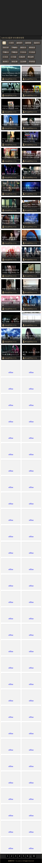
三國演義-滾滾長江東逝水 (31, 272)
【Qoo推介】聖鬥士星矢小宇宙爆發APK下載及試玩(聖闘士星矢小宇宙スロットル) (31, 91)
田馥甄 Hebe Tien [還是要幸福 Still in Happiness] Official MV (31, 107)
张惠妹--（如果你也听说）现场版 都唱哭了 (9, 238)
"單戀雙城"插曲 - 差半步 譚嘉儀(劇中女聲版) (10, 222)
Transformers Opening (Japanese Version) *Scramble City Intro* (30, 140)
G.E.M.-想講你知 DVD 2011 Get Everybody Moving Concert (30, 189)
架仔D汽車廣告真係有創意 (10, 91)
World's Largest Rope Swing (30, 238)
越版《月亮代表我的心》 (10, 174)
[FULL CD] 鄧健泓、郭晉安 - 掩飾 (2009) (11, 140)
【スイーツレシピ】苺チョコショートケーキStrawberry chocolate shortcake (10, 255)
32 (34, 856)
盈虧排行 (37, 43)
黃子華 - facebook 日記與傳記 (31, 353)
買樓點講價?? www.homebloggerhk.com (31, 288)
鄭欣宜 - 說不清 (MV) (9, 207)
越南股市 (19, 43)
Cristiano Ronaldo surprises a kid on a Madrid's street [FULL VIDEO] (11, 107)
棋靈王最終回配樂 (29, 305)
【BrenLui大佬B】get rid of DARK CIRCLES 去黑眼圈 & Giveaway (31, 156)
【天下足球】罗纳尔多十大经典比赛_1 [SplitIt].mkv (10, 189)
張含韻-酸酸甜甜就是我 (10, 157)
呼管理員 (32, 61)
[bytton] (4, 43)
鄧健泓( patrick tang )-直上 (11, 289)
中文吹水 (23, 52)
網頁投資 (32, 47)
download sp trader (29, 321)
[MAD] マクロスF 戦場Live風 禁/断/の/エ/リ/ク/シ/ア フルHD (10, 353)
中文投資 (32, 52)
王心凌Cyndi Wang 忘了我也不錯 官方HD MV (31, 337)
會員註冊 (14, 61)
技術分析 (6, 47)
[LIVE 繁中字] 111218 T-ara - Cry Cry (31, 255)
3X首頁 (11, 43)
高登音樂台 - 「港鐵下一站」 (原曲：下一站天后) (10, 320)
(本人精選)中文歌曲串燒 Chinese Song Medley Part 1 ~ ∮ (10, 271)
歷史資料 (31, 57)
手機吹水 (6, 52)
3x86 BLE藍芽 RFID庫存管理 (12, 38)
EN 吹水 (5, 57)
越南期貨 (28, 43)
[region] (21, 18)
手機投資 (14, 52)
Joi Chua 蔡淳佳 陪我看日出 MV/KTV (31, 74)
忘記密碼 (23, 61)
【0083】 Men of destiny (11, 338)
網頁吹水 (23, 47)
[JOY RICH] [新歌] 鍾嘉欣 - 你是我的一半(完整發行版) (32, 123)
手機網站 (14, 47)
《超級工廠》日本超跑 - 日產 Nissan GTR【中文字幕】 (31, 173)
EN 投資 (13, 57)
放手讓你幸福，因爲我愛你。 (10, 304)
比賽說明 (22, 57)
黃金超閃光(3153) (10, 79)
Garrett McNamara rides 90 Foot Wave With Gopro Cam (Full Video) (11, 74)
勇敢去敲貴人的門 (29, 223)
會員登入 (6, 61)
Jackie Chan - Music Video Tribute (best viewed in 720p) (31, 206)
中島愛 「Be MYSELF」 (11, 125)
